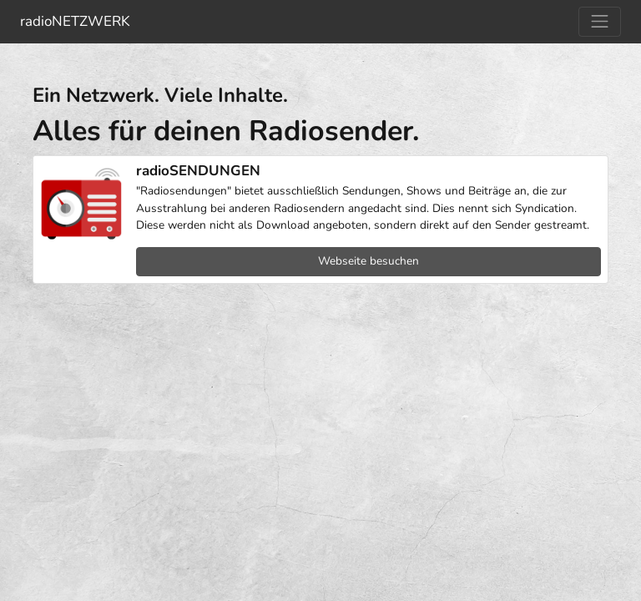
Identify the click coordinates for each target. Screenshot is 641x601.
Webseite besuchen (368, 261)
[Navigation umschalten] (600, 22)
